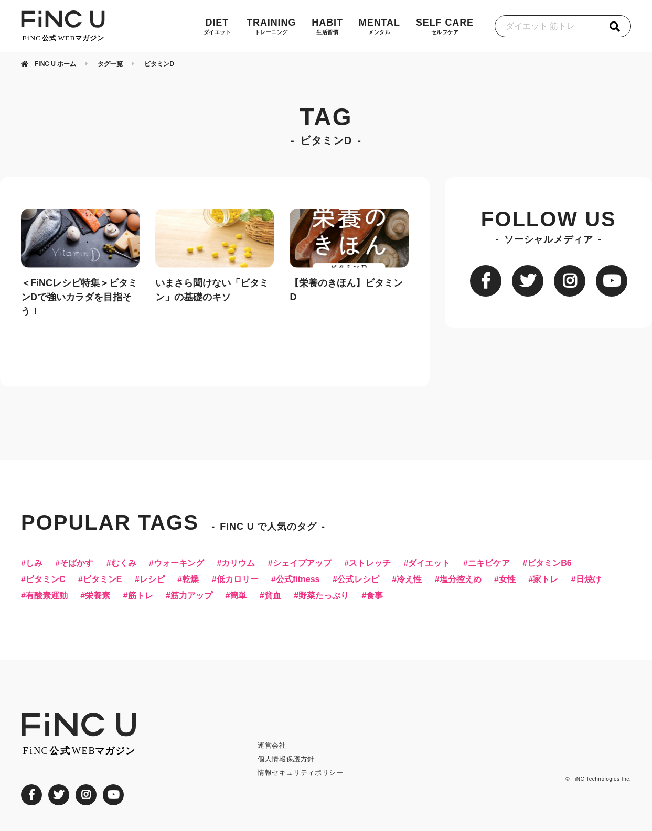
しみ (34, 563)
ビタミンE (102, 579)
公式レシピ (358, 579)
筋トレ (140, 596)
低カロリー (238, 579)
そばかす (76, 563)
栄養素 (97, 596)
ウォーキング (179, 563)
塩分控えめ (461, 579)
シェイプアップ (302, 563)
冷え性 (409, 579)
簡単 (238, 596)
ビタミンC (46, 579)
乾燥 (190, 579)
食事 (374, 596)
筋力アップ (191, 596)
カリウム (238, 563)
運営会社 (272, 745)
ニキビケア (489, 563)
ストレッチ (370, 563)
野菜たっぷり (323, 596)
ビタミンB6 (549, 563)
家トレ (545, 579)
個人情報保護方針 (286, 759)
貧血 (272, 596)
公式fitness (298, 579)
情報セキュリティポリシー (301, 773)
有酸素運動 (47, 596)
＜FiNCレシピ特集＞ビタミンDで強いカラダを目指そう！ (79, 297)
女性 (507, 579)
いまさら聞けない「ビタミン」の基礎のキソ (212, 290)
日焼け (588, 579)
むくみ (123, 563)
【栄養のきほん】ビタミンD (346, 290)
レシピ (152, 579)
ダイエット (429, 563)
